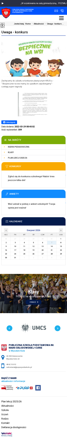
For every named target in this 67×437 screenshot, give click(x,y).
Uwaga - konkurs (14, 32)
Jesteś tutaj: (19, 24)
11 (24, 246)
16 (6, 250)
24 (15, 254)
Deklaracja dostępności (13, 427)
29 (61, 254)
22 (61, 250)
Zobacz (34, 302)
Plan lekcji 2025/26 (17, 158)
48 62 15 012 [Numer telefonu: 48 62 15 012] (11, 364)
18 (24, 250)
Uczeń (4, 414)
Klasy (11, 152)
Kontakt (5, 423)
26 (33, 254)
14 (52, 246)
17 (15, 250)
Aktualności (37, 24)
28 (52, 254)
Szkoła (5, 410)
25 (24, 254)
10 (15, 246)
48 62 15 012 (62, 10)
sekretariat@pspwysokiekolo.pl (56, 11)
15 (61, 246)
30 (6, 258)
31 (15, 258)
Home (28, 24)
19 (33, 250)
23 (6, 254)
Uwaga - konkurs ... (54, 24)
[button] (2, 3)
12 (33, 246)
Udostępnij (9, 122)
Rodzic (5, 418)
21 (52, 250)
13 (43, 246)
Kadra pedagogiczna (18, 147)
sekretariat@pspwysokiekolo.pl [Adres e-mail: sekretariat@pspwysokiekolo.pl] (19, 367)
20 (43, 250)
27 (43, 254)
